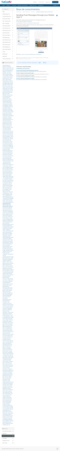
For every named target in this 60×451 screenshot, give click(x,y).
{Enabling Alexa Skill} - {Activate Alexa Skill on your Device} (8, 180)
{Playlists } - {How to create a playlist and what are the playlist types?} (8, 263)
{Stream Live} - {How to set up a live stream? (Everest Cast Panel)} (8, 366)
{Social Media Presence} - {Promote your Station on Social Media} (7, 351)
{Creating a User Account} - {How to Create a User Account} (8, 156)
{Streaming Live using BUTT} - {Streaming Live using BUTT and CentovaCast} (8, 370)
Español (35, 2)
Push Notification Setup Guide (32, 23)
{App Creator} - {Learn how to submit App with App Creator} (8, 87)
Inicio (4, 5)
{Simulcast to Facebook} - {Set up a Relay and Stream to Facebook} (8, 338)
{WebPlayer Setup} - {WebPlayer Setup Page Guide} (8, 421)
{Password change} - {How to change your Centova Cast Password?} (7, 247)
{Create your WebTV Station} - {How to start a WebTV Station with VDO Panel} (8, 153)
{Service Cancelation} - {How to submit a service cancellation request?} (8, 306)
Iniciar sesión (41, 2)
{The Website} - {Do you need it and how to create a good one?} (8, 391)
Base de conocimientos (23, 5)
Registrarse (48, 2)
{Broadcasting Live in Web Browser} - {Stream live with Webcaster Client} (7, 125)
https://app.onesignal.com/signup (24, 21)
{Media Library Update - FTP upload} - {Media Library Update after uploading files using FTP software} (8, 235)
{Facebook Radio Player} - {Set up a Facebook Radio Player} (8, 187)
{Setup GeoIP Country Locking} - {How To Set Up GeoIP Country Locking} (8, 320)
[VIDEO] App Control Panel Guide (22, 68)
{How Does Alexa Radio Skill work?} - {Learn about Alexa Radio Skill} (7, 209)
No (44, 62)
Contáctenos (40, 5)
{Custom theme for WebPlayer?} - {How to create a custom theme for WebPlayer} (8, 166)
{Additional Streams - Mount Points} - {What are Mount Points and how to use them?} (7, 79)
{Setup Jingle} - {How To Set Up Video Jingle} (8, 325)
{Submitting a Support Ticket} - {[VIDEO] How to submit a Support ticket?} (8, 388)
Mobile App (33, 11)
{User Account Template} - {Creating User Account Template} (8, 406)
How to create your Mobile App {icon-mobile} (25, 75)
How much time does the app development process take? (27, 70)
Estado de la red (33, 5)
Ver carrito (55, 2)
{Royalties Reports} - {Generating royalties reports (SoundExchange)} (7, 288)
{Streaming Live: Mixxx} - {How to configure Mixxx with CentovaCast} (7, 377)
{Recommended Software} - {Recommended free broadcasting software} (8, 275)
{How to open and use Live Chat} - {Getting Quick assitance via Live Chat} (8, 211)
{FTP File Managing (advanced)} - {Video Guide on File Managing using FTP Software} (8, 198)
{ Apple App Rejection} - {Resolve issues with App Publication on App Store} (7, 66)
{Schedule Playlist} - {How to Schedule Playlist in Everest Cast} (7, 290)
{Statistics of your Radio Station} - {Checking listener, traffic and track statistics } (8, 355)
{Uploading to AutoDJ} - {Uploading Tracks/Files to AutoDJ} (7, 404)
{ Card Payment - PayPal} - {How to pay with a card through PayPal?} (8, 69)
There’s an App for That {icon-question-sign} (25, 73)
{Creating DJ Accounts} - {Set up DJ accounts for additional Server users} (8, 162)
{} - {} (9, 424)
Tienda (8, 5)
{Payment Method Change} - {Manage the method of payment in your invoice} (8, 250)
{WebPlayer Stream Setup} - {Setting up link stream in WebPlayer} (8, 423)
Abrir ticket (8, 443)
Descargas (8, 438)
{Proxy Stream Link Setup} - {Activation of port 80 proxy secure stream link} (7, 266)
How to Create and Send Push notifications (31, 54)
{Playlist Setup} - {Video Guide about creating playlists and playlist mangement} (8, 259)
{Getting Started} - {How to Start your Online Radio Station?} (8, 205)
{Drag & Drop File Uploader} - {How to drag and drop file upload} (8, 175)
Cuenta (55, 5)
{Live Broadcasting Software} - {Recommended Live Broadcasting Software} (8, 223)
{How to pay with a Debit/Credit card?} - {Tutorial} (8, 214)
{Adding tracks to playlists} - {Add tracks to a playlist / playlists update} (8, 75)
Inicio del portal (18, 11)
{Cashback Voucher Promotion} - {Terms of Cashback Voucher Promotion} (8, 131)
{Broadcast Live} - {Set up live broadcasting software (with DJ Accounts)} (8, 121)
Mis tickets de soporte (8, 431)
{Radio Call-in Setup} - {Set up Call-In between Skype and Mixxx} (8, 272)
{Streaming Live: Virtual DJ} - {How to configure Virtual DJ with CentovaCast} (8, 384)
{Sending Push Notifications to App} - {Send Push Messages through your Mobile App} (8, 294)
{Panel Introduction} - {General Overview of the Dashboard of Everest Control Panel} (8, 244)
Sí (40, 62)
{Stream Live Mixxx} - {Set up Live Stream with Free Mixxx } (7, 364)
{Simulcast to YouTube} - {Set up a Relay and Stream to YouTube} (8, 341)
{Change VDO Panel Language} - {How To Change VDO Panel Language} (8, 136)
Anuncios (14, 5)
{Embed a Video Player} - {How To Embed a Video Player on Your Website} (8, 177)
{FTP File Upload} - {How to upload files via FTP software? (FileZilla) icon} (8, 201)
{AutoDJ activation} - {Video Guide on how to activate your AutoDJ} (7, 103)
